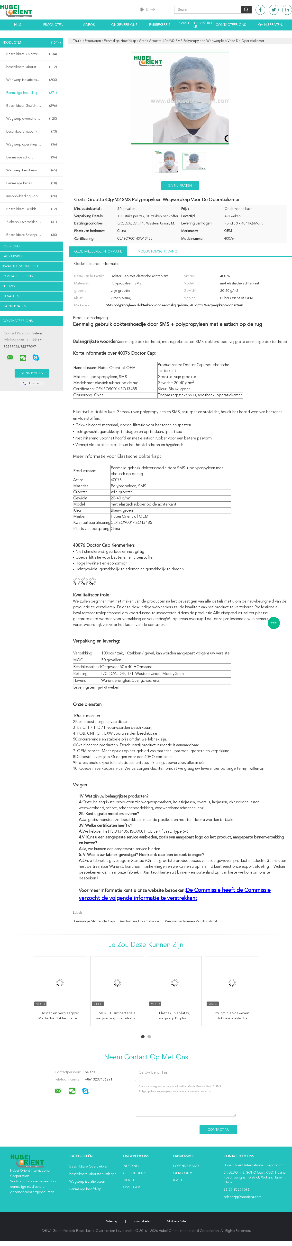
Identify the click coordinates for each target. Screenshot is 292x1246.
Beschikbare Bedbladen (31, 209)
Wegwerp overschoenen (31, 118)
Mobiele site (176, 1221)
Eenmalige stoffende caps (94, 921)
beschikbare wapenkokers (31, 131)
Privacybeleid (143, 1221)
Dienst (128, 1180)
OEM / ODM (182, 1173)
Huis (17, 25)
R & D (177, 1180)
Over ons (11, 246)
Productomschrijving (157, 251)
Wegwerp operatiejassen (31, 144)
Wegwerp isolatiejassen (31, 80)
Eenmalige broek (31, 183)
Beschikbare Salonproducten (31, 235)
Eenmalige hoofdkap (31, 92)
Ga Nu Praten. (270, 25)
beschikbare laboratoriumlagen (31, 67)
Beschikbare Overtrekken (31, 54)
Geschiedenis (134, 1173)
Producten (53, 25)
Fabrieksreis (159, 25)
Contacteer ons (231, 25)
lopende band (186, 1166)
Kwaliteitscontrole (195, 25)
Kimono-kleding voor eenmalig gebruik (32, 196)
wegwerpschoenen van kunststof (191, 921)
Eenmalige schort (31, 157)
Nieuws (8, 286)
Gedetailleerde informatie (98, 251)
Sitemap (112, 1221)
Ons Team (131, 1187)
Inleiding (131, 1166)
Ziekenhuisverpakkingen (31, 222)
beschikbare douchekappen (140, 921)
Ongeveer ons (124, 25)
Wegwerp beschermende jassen (31, 170)
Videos (89, 25)
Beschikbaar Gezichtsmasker (31, 105)
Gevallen (10, 296)
